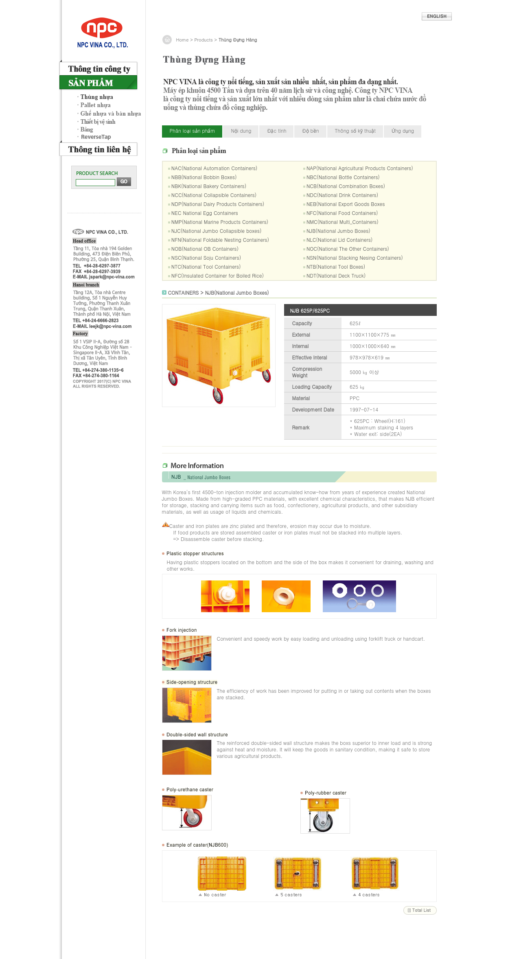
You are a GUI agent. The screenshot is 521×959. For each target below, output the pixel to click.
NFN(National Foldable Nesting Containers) (220, 239)
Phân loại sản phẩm (192, 130)
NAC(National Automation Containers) (214, 167)
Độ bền (310, 130)
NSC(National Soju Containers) (206, 257)
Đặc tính (276, 130)
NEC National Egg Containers (204, 212)
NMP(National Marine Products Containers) (219, 221)
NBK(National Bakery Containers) (208, 185)
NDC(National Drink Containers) (342, 194)
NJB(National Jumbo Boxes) (338, 230)
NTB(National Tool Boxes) (335, 266)
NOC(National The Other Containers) (347, 248)
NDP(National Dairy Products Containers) (217, 203)
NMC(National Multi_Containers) (342, 221)
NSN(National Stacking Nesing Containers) (354, 257)
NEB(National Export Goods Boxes (345, 203)
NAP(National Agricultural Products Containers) (359, 167)
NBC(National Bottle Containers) (343, 176)
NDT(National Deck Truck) (336, 275)
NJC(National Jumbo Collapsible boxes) (216, 230)
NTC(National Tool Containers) (206, 266)
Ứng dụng (403, 130)
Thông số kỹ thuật (355, 130)
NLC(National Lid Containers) (339, 239)
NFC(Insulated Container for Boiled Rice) (217, 275)
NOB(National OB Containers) (205, 248)
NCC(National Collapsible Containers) (213, 194)
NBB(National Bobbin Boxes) (204, 176)
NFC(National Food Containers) (342, 212)
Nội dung (241, 130)
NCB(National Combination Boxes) (345, 185)
